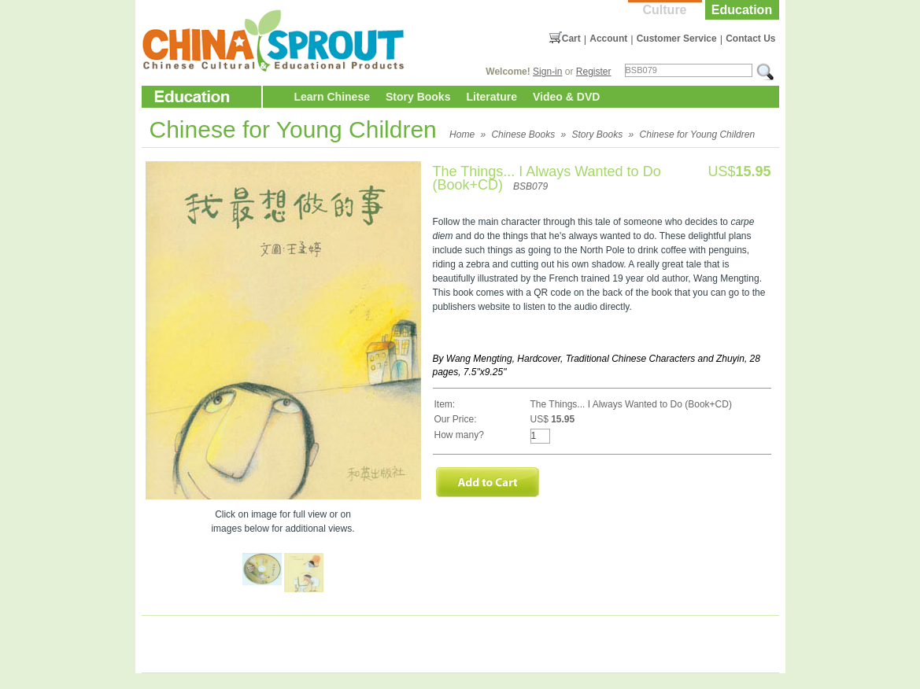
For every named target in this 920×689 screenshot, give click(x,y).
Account (608, 38)
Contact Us (750, 38)
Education (741, 10)
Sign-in (547, 71)
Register (593, 71)
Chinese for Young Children (698, 134)
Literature (491, 96)
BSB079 (530, 186)
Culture (665, 10)
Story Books (418, 96)
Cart (571, 38)
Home (462, 134)
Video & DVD (566, 96)
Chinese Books (523, 134)
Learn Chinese (332, 96)
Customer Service (677, 38)
